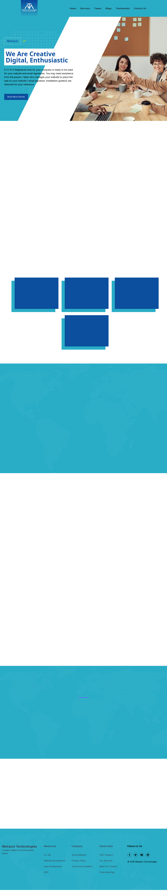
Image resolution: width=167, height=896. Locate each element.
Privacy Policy (79, 866)
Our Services (106, 866)
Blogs (109, 8)
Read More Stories (16, 98)
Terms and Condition (82, 872)
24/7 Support (106, 861)
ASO (46, 878)
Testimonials (123, 8)
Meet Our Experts (108, 872)
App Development (53, 872)
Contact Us (140, 8)
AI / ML (47, 861)
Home (73, 8)
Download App (107, 878)
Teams (97, 8)
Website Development (54, 866)
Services (85, 8)
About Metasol (79, 861)
